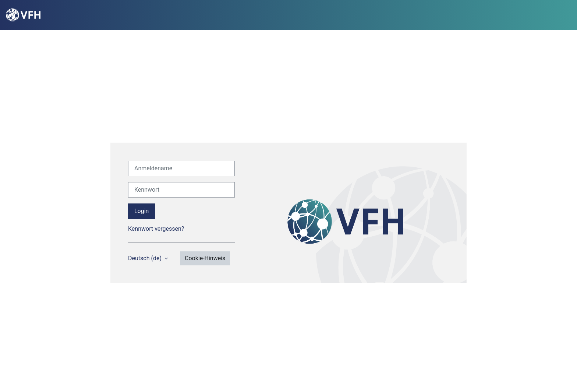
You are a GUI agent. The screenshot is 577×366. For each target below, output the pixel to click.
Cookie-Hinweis (205, 258)
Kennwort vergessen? (156, 228)
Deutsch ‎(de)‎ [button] (145, 258)
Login (141, 211)
